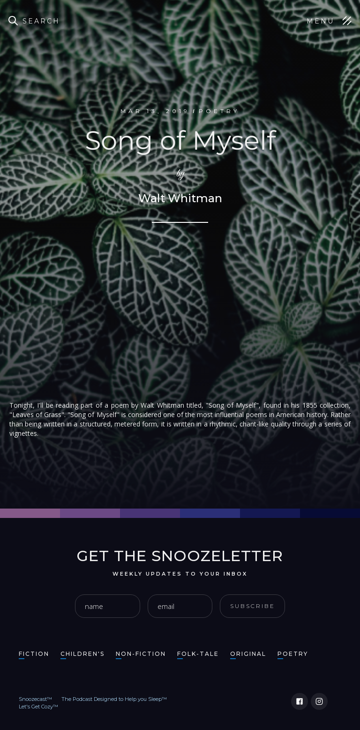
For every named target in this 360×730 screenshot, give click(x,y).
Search (41, 21)
